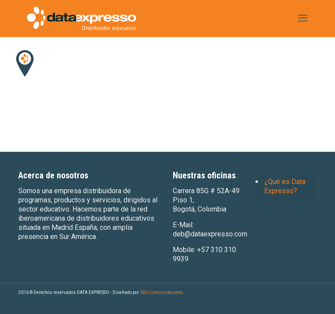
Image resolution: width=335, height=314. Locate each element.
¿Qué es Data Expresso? (284, 186)
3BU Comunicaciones (161, 292)
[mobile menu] (302, 18)
